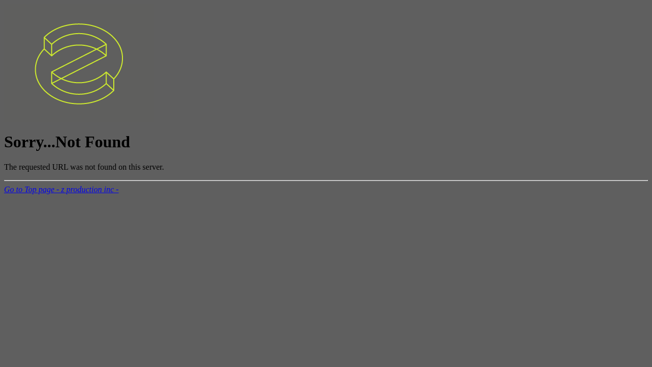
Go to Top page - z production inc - (61, 189)
